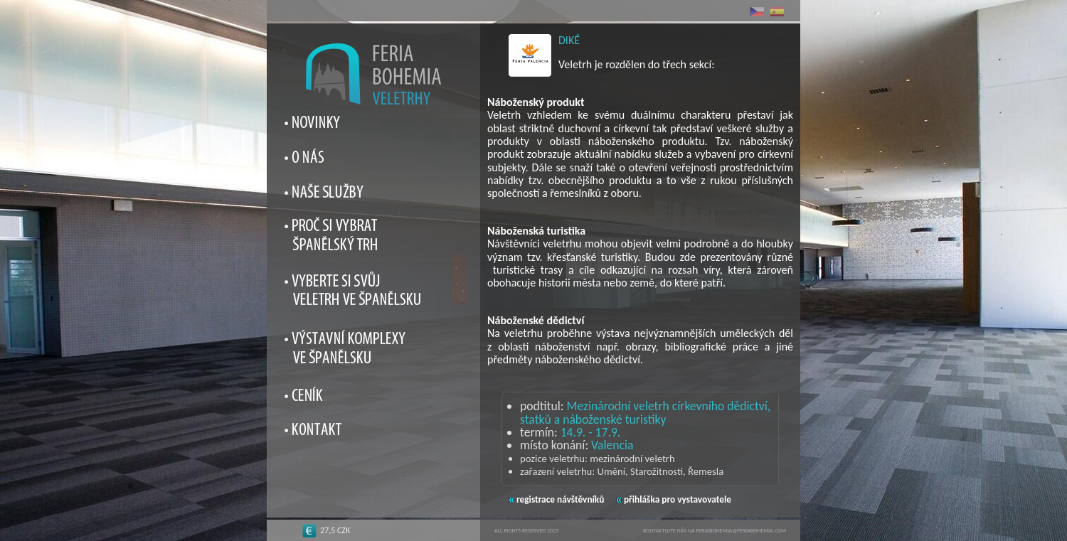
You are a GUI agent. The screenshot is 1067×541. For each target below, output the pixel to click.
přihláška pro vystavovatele (673, 499)
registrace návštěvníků (556, 499)
